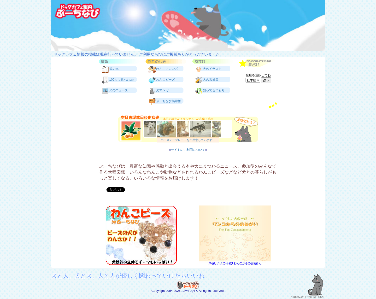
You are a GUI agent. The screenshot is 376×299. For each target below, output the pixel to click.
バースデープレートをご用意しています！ (188, 140)
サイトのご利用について (188, 150)
